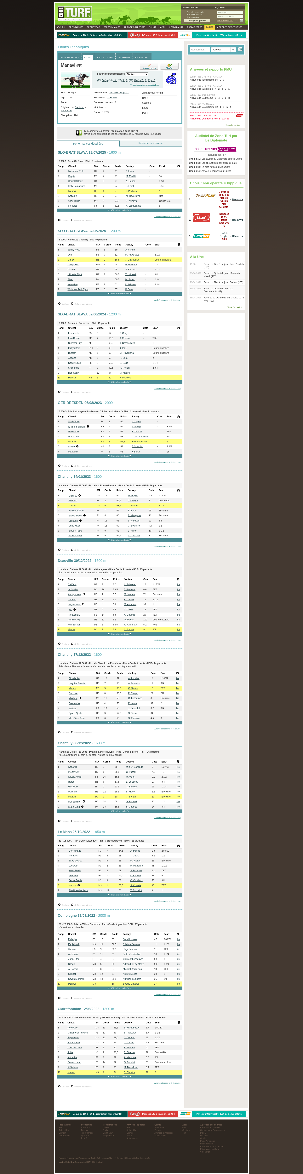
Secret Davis (75, 880)
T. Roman (124, 338)
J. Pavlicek (131, 191)
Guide (203, 1138)
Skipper (72, 974)
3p (106, 80)
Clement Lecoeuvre (133, 959)
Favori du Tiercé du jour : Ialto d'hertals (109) (224, 266)
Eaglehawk (74, 944)
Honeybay (73, 284)
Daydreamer (74, 604)
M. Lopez (136, 421)
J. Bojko (136, 451)
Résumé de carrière (150, 143)
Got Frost (73, 786)
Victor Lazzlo (75, 535)
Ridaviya (72, 939)
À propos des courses (229, 27)
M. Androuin (130, 604)
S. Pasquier (134, 718)
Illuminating (74, 619)
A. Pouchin (134, 678)
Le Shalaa (73, 589)
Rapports (134, 27)
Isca (70, 609)
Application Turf (94, 1158)
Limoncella (73, 333)
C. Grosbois (136, 880)
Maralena (73, 451)
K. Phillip (136, 426)
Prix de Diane (206, 1143)
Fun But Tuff (74, 624)
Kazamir (72, 196)
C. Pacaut (131, 772)
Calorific (72, 269)
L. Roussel (135, 875)
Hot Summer (74, 801)
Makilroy (72, 495)
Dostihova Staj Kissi (119, 92)
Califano (72, 584)
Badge (71, 964)
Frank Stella (73, 1042)
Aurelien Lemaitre (132, 979)
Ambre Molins (130, 974)
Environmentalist (76, 426)
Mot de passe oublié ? (225, 20)
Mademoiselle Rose (77, 1032)
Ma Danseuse (74, 1047)
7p (142, 80)
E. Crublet (129, 599)
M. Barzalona (131, 1067)
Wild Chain (73, 421)
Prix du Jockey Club (209, 1149)
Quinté (153, 27)
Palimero (72, 791)
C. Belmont (131, 786)
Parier (210, 27)
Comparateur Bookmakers (212, 1130)
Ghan (70, 279)
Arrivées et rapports (163, 1133)
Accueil (61, 27)
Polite (70, 1052)
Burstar (72, 353)
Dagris (71, 176)
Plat (184, 1127)
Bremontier (74, 703)
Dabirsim (79, 107)
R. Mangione (134, 515)
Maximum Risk (75, 171)
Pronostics (93, 27)
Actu (163, 27)
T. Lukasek (130, 274)
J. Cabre (134, 855)
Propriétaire (108, 1135)
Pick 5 (84, 1138)
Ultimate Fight (75, 274)
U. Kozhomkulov (140, 436)
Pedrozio (73, 875)
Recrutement (83, 1158)
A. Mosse (135, 850)
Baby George (75, 860)
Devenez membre (190, 7)
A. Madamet (130, 1057)
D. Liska (124, 363)
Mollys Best (73, 264)
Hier (61, 1127)
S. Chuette (131, 806)
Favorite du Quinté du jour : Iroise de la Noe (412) (224, 299)
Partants (158, 1130)
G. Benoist (131, 801)
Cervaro (72, 599)
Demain (62, 1133)
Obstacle (186, 1130)
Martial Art (74, 855)
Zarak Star (73, 959)
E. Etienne (129, 1052)
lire (178, 584)
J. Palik (123, 348)
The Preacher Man (78, 890)
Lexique (204, 1135)
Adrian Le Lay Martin (133, 964)
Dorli (70, 254)
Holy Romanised (76, 186)
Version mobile (107, 1158)
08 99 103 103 (206, 149)
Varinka (73, 708)
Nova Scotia (75, 870)
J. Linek (130, 171)
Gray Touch (74, 201)
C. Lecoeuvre (135, 698)
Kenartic (72, 767)
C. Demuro (129, 1037)
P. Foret (130, 186)
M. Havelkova (133, 196)
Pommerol (73, 436)
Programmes (76, 27)
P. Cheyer (125, 333)
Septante (73, 521)
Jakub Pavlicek (139, 441)
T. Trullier (129, 609)
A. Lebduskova (133, 205)
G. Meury (129, 619)
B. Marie (132, 530)
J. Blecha (112, 97)
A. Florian (124, 367)
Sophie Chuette (131, 983)
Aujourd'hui (64, 1130)
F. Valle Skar (130, 624)
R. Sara (124, 358)
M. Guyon (133, 495)
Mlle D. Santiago (134, 767)
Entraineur (108, 1133)
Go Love (72, 500)
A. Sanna (130, 181)
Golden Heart (74, 1062)
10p (115, 80)
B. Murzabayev (131, 1027)
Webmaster (62, 1158)
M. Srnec (130, 279)
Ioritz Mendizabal (131, 954)
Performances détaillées (88, 143)
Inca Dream (74, 338)
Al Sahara (73, 969)
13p (150, 80)
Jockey (106, 1130)
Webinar (72, 949)
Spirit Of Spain (75, 181)
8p (146, 80)
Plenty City (73, 772)
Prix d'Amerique (207, 1141)
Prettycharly (74, 614)
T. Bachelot (129, 589)
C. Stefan (133, 505)
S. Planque (136, 870)
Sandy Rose (74, 249)
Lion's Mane (75, 850)
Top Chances (87, 1133)
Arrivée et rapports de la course (167, 216)
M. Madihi (131, 176)
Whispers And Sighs (78, 289)
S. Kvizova (131, 201)
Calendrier (205, 1152)
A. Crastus (129, 614)
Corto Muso (74, 525)
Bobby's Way (74, 594)
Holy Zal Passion (77, 683)
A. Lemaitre (134, 535)
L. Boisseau (130, 584)
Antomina (73, 954)
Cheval (106, 1127)
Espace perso (194, 27)
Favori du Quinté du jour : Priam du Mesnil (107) (222, 275)
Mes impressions (193, 17)
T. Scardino (137, 446)
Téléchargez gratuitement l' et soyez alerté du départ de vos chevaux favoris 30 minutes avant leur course (123, 132)
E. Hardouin (134, 520)
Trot (184, 1133)
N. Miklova (130, 284)
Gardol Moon (75, 515)
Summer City (75, 343)
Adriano (72, 358)
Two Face (72, 1027)
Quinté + (85, 1135)
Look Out (73, 865)
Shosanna (73, 367)
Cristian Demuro (131, 944)
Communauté (176, 27)
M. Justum (129, 594)
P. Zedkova (131, 264)
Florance (72, 205)
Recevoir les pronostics (195, 12)
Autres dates (65, 1135)
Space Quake (76, 713)
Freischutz (73, 431)
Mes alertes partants (194, 14)
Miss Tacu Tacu (77, 718)
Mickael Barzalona (132, 969)
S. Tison (132, 713)
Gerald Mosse (130, 939)
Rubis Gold (74, 807)
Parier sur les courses (210, 1127)
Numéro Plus (160, 1135)
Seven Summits (76, 979)
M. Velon (130, 776)
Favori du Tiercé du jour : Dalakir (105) (223, 282)
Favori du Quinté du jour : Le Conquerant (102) (218, 290)
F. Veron (132, 510)
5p (103, 80)
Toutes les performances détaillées (144, 85)
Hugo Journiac (130, 949)
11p (136, 80)
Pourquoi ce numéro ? (216, 155)
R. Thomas (129, 1047)
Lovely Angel (74, 776)
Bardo (71, 781)
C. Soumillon (134, 525)
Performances (112, 27)
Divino (71, 446)
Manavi (72, 191)
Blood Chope (75, 530)
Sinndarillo (74, 678)
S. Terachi (137, 431)
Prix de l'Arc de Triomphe (211, 1146)
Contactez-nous (72, 1158)
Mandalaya (66, 110)
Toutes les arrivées (233, 125)
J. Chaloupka (132, 259)
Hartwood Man (75, 510)
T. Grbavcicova (127, 343)
